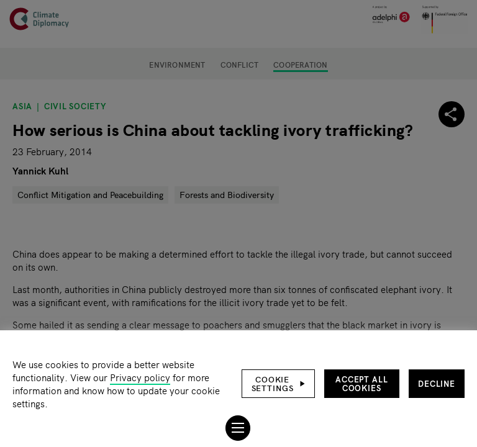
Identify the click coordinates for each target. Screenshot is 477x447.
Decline (436, 383)
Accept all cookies (361, 383)
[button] (278, 383)
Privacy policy (140, 377)
